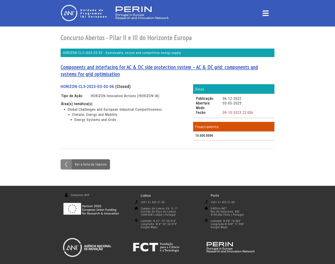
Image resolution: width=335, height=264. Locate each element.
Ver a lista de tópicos (91, 164)
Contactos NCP (80, 195)
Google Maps (149, 227)
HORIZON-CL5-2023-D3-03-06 (87, 86)
